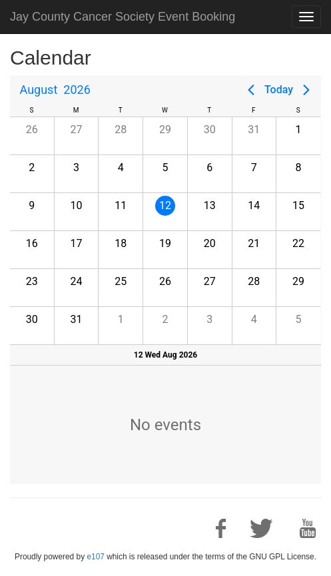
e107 (95, 556)
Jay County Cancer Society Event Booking (122, 16)
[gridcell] (165, 211)
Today (278, 89)
